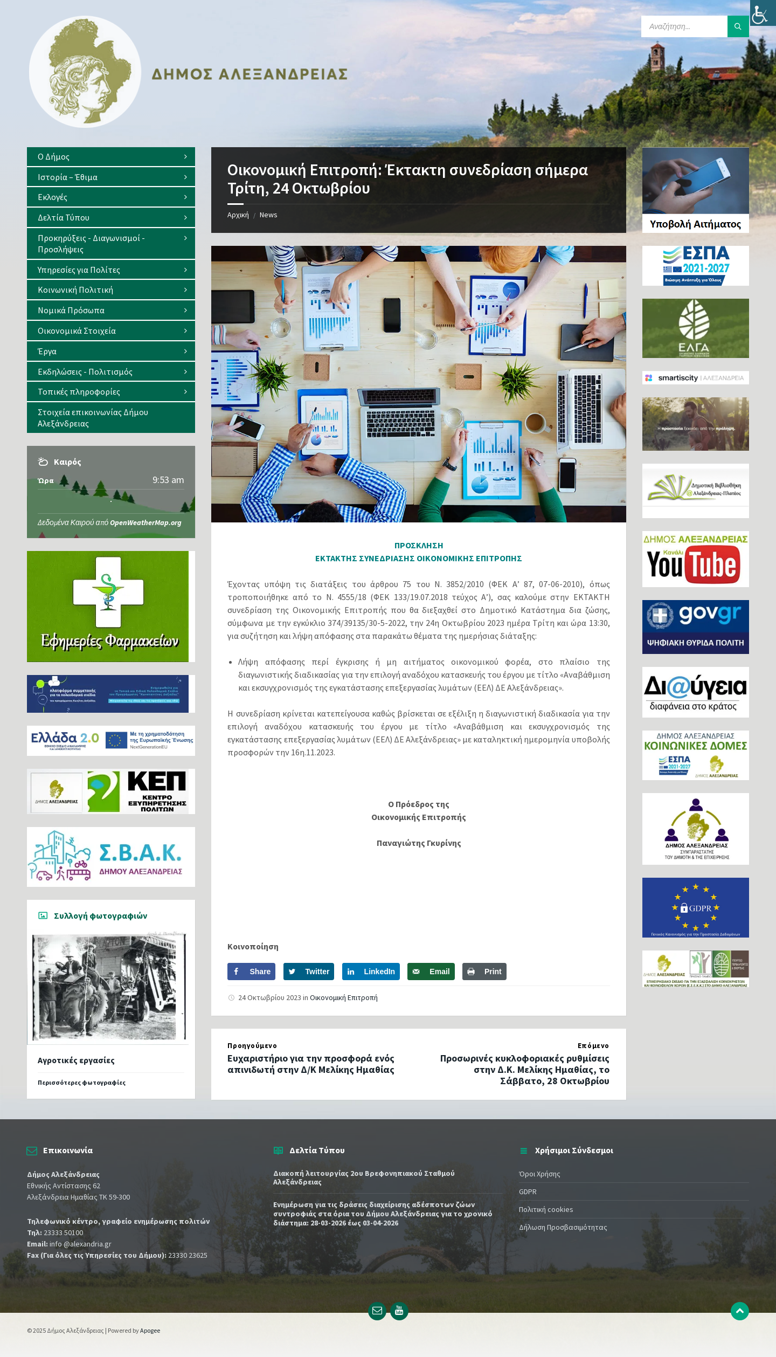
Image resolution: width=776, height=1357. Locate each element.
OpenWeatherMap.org (146, 522)
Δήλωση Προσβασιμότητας (563, 1227)
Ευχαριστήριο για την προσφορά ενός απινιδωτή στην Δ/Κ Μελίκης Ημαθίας (310, 1064)
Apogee (150, 1330)
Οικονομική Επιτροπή (344, 997)
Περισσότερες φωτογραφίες (82, 1082)
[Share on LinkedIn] (371, 971)
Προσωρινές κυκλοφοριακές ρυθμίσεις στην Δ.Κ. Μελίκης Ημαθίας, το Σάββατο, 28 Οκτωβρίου (524, 1069)
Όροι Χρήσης (539, 1174)
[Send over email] (430, 971)
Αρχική (238, 214)
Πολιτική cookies (546, 1209)
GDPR (528, 1191)
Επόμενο (593, 1045)
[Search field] (695, 26)
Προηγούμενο (252, 1045)
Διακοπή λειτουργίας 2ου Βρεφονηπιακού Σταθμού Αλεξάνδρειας (364, 1177)
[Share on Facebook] (251, 971)
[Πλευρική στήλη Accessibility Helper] (763, 13)
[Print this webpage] (484, 971)
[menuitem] (111, 156)
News (269, 214)
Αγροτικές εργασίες (76, 1060)
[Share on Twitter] (309, 971)
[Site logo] (188, 125)
